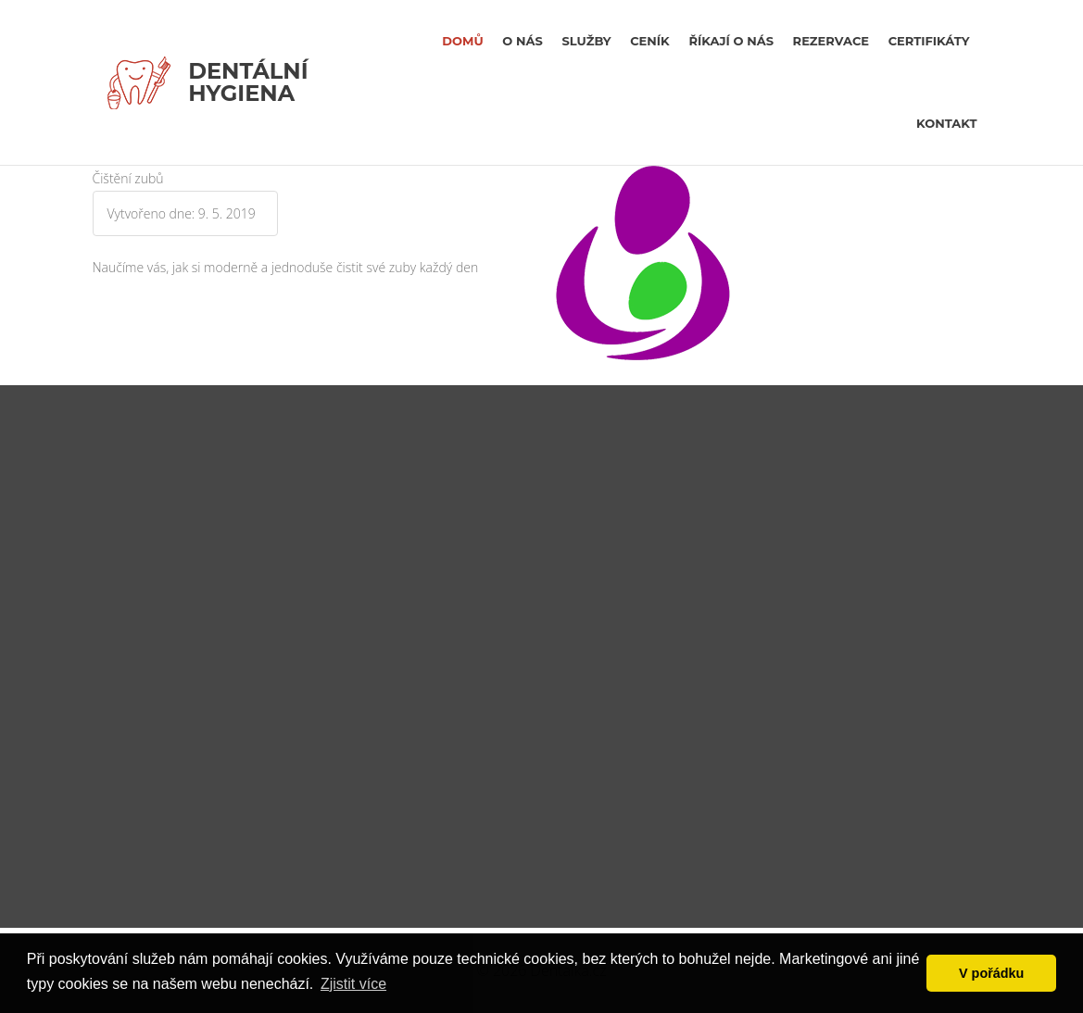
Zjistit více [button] (353, 984)
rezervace (831, 40)
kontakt (946, 123)
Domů (462, 40)
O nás (522, 40)
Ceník (650, 40)
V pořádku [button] (991, 973)
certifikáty (929, 40)
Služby (586, 40)
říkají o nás (731, 40)
